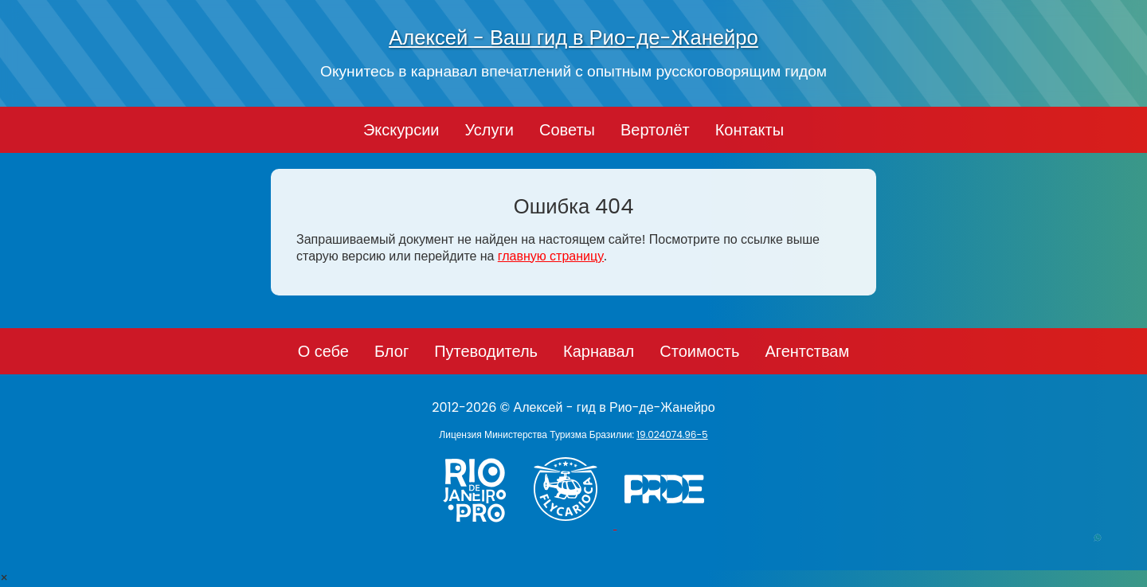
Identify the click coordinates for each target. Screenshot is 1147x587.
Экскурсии (401, 130)
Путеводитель (486, 351)
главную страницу (551, 256)
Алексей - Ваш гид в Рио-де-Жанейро (573, 37)
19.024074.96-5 (671, 434)
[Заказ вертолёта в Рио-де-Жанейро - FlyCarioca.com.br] (573, 524)
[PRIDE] (668, 524)
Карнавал (598, 351)
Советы (567, 130)
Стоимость (699, 351)
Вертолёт (655, 130)
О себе (323, 351)
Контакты (749, 130)
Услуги (489, 130)
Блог (391, 351)
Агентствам (807, 351)
